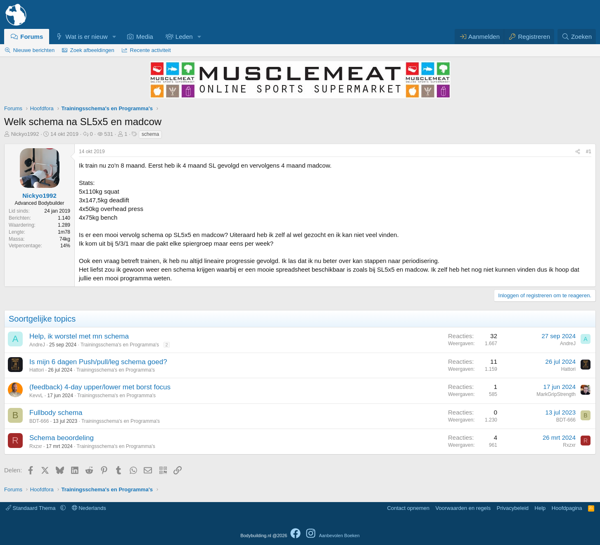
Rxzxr (35, 446)
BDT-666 (39, 421)
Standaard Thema (31, 508)
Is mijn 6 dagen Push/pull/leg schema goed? (98, 362)
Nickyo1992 (25, 134)
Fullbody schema (56, 413)
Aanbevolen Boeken (339, 535)
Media (144, 36)
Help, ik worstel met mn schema (79, 336)
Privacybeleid (513, 508)
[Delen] (577, 151)
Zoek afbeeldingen (92, 50)
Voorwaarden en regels (463, 508)
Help (540, 508)
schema (150, 134)
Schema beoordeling (61, 438)
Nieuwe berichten (34, 50)
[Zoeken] (576, 36)
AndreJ (37, 345)
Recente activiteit (150, 50)
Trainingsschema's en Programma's (120, 345)
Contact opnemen (408, 508)
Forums (31, 36)
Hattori (36, 370)
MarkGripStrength (556, 394)
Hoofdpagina (567, 508)
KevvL (36, 395)
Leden (184, 36)
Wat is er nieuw (87, 36)
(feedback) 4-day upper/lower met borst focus (100, 387)
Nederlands (89, 508)
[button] (114, 36)
